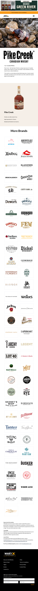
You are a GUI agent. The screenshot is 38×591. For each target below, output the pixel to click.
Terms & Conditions (24, 562)
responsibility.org (9, 541)
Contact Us (6, 569)
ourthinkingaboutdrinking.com (21, 541)
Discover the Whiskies (9, 559)
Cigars (5, 564)
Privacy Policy (23, 564)
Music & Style (7, 562)
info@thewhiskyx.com (8, 539)
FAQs (21, 559)
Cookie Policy (23, 566)
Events (5, 566)
